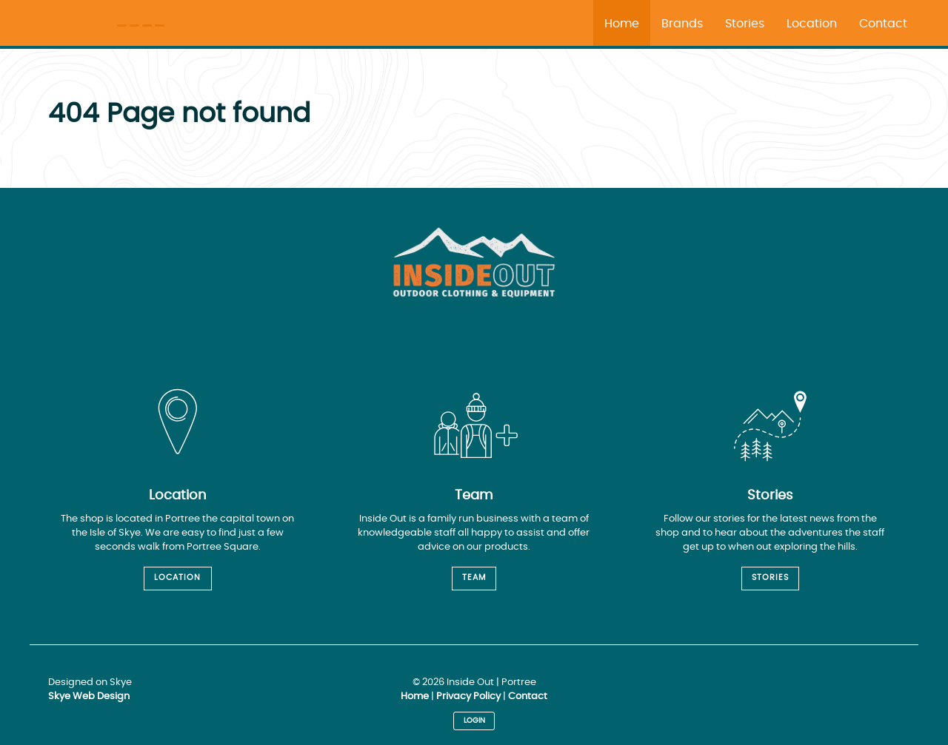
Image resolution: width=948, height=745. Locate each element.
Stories (770, 577)
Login (474, 720)
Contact (527, 696)
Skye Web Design (89, 696)
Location (177, 577)
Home (415, 696)
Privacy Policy (468, 696)
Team (474, 577)
